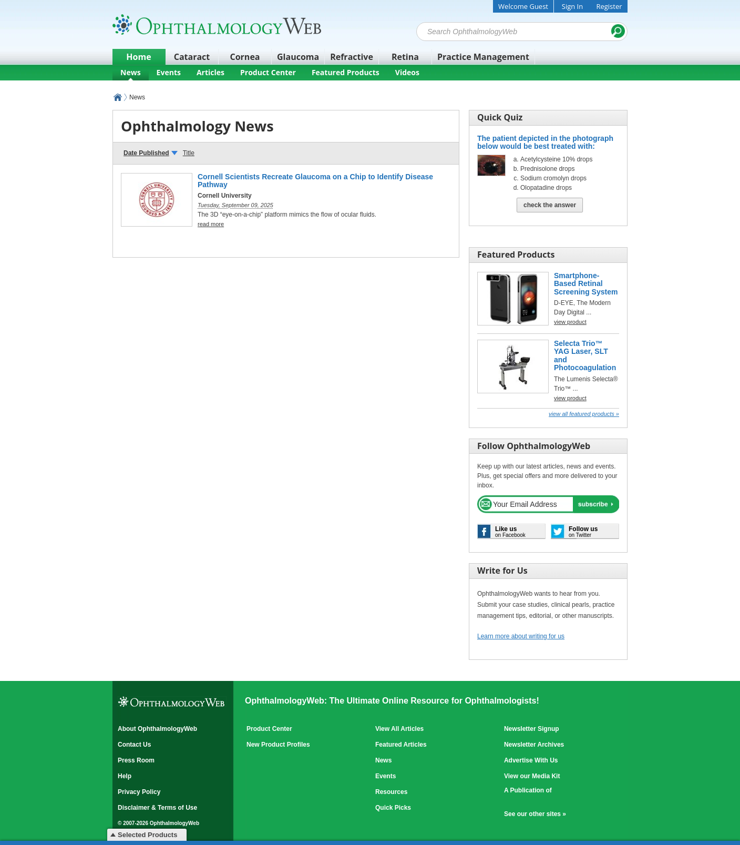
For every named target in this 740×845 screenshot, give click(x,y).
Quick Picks (393, 807)
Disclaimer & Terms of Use (157, 807)
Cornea (245, 57)
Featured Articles (401, 744)
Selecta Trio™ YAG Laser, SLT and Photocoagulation (585, 355)
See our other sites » (535, 814)
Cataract (192, 57)
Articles (210, 72)
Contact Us (134, 744)
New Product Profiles (278, 744)
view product (570, 398)
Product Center (268, 72)
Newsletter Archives (534, 744)
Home (138, 57)
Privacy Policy (139, 792)
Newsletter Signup (531, 728)
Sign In (572, 6)
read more (211, 224)
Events (169, 72)
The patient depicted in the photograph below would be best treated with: (545, 142)
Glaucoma (298, 57)
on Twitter (583, 531)
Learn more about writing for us (520, 636)
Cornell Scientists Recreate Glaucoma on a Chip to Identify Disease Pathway (315, 180)
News (130, 72)
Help (124, 776)
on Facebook (510, 531)
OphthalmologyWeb (118, 97)
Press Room (136, 760)
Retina (405, 57)
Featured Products (345, 72)
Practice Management (483, 57)
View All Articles (399, 728)
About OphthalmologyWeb (157, 728)
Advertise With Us (531, 760)
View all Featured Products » (584, 414)
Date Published (146, 153)
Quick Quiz (499, 117)
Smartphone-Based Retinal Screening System (586, 283)
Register (609, 6)
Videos (407, 72)
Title (188, 153)
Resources (391, 792)
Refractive (351, 57)
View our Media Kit (532, 776)
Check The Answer (549, 205)
